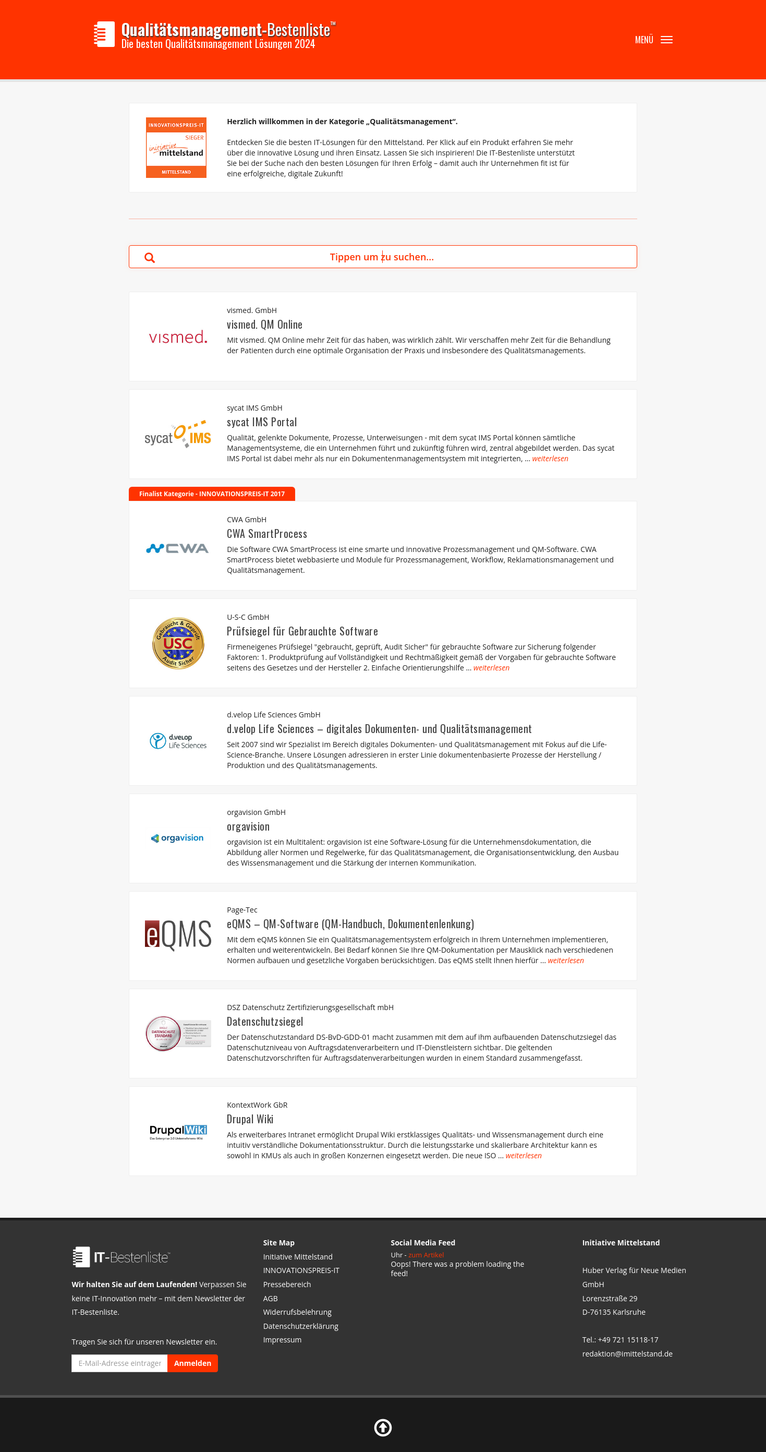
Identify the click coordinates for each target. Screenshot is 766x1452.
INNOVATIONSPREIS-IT (301, 1270)
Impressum (282, 1340)
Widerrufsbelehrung (297, 1312)
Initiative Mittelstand (298, 1257)
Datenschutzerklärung (300, 1326)
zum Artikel (426, 1254)
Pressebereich (287, 1284)
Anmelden (192, 1363)
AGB (270, 1298)
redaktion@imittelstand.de (627, 1354)
